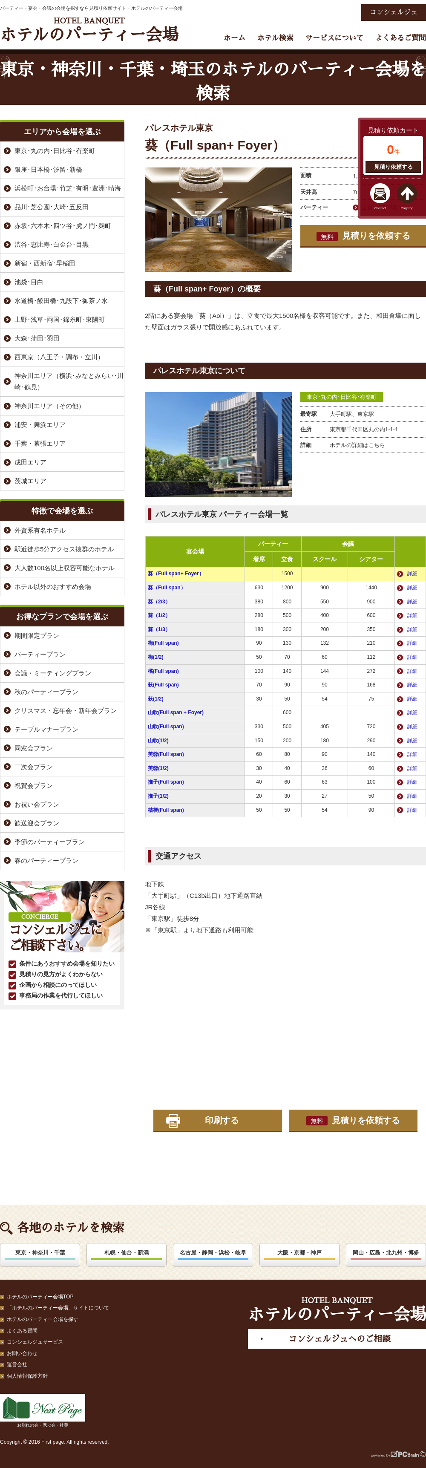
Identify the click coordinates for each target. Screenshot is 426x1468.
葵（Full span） (167, 588)
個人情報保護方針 (27, 1376)
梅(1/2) (156, 657)
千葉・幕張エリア (40, 443)
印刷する (222, 1120)
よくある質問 (22, 1331)
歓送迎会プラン (36, 823)
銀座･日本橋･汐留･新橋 (48, 169)
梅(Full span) (163, 643)
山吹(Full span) (166, 727)
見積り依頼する (393, 167)
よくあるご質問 (400, 38)
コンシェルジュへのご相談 (339, 1339)
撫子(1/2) (158, 796)
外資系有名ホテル (40, 530)
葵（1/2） (159, 615)
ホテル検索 (275, 38)
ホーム (234, 38)
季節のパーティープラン (49, 841)
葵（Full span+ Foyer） (176, 574)
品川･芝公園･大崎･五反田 (51, 207)
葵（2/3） (159, 602)
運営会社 (17, 1364)
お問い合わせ (22, 1353)
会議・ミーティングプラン (52, 673)
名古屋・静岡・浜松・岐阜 (213, 1252)
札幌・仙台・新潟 (126, 1252)
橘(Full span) (163, 671)
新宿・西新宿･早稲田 (44, 263)
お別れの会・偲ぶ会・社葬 (42, 1411)
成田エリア (30, 462)
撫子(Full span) (166, 782)
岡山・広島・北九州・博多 (386, 1252)
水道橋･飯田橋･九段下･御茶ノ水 (61, 300)
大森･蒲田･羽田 (37, 338)
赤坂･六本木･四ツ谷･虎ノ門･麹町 (62, 225)
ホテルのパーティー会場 (89, 30)
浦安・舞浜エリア (40, 424)
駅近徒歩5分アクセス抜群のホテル (64, 549)
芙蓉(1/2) (158, 768)
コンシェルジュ (393, 12)
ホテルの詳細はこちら (357, 445)
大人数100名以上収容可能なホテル (64, 567)
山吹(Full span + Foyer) (176, 712)
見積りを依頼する (363, 236)
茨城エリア (30, 481)
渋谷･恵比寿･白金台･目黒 (51, 244)
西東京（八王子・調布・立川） (59, 357)
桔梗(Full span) (166, 810)
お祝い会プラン (36, 804)
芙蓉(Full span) (166, 754)
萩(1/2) (156, 699)
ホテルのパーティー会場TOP (40, 1297)
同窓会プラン (33, 748)
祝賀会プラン (33, 785)
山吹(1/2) (158, 741)
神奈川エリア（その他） (49, 406)
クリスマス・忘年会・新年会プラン (65, 710)
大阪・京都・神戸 (299, 1252)
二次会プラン (33, 766)
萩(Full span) (163, 685)
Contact (380, 208)
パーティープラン (40, 654)
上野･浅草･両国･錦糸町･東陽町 (59, 319)
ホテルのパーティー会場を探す (42, 1319)
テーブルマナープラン (46, 729)
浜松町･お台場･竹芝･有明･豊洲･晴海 (67, 188)
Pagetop (407, 208)
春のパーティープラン (46, 860)
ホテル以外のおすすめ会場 (52, 586)
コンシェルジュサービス (35, 1342)
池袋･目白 (28, 282)
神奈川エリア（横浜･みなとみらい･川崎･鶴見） (69, 381)
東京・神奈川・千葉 (40, 1252)
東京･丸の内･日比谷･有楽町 (342, 397)
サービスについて (334, 38)
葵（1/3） (159, 629)
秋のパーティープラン (46, 691)
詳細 (412, 574)
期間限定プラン (36, 635)
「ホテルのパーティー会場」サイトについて (58, 1308)
